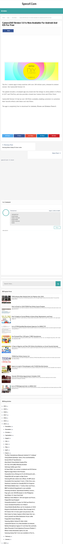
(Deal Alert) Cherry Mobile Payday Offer (16, 454)
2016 (5, 410)
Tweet (8, 135)
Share (8, 30)
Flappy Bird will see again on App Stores (16, 468)
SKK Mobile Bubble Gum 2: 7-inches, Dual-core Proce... (20, 477)
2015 (5, 413)
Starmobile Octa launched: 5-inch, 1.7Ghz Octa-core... (20, 473)
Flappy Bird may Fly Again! (12, 492)
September (8, 427)
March (7, 445)
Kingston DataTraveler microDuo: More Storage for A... (20, 501)
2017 (5, 407)
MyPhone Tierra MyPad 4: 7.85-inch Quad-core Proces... (20, 489)
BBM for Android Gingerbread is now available (18, 480)
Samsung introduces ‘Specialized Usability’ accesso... (20, 482)
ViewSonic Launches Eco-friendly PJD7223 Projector (19, 475)
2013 (5, 535)
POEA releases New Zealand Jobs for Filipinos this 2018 (28, 288)
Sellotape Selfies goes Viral (12, 459)
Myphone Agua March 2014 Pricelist (15, 463)
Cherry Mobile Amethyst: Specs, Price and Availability (20, 449)
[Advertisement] (31, 47)
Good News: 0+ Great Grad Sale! (14, 487)
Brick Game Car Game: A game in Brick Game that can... (20, 506)
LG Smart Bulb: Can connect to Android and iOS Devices (20, 461)
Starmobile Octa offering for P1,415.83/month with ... (20, 466)
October (7, 424)
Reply (57, 219)
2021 (5, 398)
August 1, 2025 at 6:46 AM (54, 202)
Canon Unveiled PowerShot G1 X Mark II (16, 496)
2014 (5, 415)
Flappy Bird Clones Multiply (12, 510)
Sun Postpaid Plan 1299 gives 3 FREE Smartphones (26, 328)
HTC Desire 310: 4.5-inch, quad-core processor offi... (19, 503)
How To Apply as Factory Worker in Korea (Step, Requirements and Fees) (32, 308)
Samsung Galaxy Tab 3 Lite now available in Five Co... (20, 525)
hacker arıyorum (16, 209)
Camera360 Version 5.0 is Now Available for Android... (20, 515)
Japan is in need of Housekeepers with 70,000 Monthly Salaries (30, 358)
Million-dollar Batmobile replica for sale (16, 522)
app (6, 106)
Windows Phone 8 (50, 106)
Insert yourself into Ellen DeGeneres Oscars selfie (19, 508)
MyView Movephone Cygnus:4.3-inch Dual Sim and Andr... (21, 517)
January (7, 531)
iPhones (39, 106)
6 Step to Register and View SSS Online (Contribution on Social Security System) (35, 338)
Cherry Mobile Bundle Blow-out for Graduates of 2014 (20, 499)
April (6, 442)
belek (13, 214)
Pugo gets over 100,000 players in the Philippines (19, 484)
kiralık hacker (15, 208)
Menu (4, 11)
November (8, 421)
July (6, 433)
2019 (5, 401)
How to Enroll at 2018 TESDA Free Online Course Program (28, 298)
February (7, 528)
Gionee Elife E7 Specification (13, 451)
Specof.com (29, 4)
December (8, 418)
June (6, 436)
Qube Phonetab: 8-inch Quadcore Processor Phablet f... (20, 520)
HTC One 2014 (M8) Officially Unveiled (16, 456)
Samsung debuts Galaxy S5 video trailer (12, 147)
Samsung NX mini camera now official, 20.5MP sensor (20, 470)
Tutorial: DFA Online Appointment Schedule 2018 (26, 368)
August (7, 430)
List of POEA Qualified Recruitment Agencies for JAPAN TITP (29, 318)
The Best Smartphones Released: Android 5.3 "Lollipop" (20, 447)
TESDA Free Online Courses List (21, 348)
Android (33, 106)
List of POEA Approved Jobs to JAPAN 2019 (24, 378)
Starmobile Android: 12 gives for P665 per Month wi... (20, 494)
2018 (5, 404)
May (6, 439)
